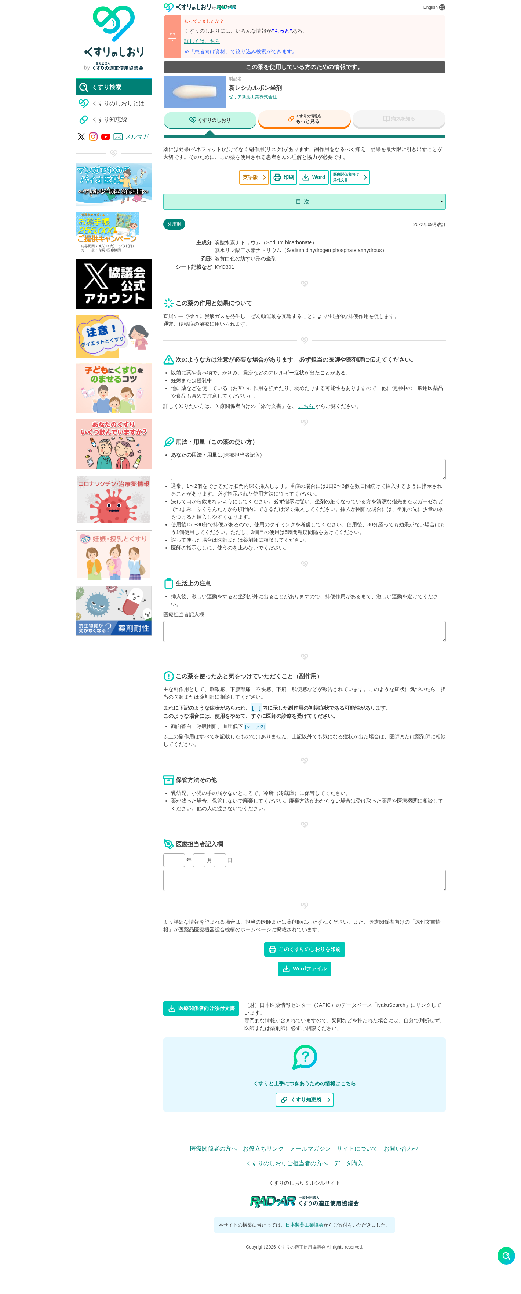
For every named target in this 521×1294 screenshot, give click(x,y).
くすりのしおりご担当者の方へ (287, 1164)
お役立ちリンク (263, 1149)
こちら (306, 407)
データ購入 (348, 1164)
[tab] (210, 121)
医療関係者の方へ (213, 1149)
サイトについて (357, 1149)
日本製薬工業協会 (304, 1225)
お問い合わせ (401, 1149)
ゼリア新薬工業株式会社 (253, 96)
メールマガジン (310, 1149)
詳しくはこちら (202, 41)
